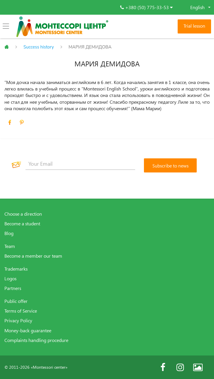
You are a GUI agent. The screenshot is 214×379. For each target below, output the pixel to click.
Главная (6, 47)
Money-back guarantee (27, 330)
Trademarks (16, 269)
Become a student (22, 223)
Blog (8, 233)
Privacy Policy (18, 320)
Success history (38, 47)
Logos (10, 278)
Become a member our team (33, 256)
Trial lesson (194, 26)
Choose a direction (23, 214)
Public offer (16, 301)
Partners (12, 288)
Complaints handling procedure (36, 340)
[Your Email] (80, 164)
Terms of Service (20, 311)
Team (9, 246)
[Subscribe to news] (170, 165)
